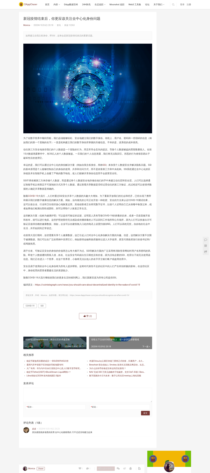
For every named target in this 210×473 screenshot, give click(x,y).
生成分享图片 (105, 468)
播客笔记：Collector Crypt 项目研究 (167, 118)
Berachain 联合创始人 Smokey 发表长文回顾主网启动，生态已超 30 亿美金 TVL (108, 369)
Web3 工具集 (135, 4)
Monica (26, 25)
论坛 (148, 4)
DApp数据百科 (72, 4)
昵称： (30, 411)
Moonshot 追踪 (117, 4)
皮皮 (34, 433)
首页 (48, 4)
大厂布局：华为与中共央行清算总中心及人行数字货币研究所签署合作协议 (52, 372)
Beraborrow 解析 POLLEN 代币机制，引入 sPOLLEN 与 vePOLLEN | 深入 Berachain (169, 193)
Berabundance (157, 141)
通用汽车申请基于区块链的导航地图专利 (45, 369)
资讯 (59, 25)
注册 (189, 4)
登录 (182, 4)
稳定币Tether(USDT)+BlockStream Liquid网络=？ (49, 376)
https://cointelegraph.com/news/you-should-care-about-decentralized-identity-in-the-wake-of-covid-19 (87, 288)
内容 (57, 4)
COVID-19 (33, 196)
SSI (104, 160)
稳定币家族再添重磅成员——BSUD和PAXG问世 (48, 365)
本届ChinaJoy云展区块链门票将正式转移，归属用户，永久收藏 (108, 365)
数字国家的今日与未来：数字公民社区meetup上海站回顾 (108, 380)
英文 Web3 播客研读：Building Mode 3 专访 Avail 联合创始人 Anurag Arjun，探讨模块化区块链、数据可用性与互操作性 (169, 97)
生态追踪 (100, 4)
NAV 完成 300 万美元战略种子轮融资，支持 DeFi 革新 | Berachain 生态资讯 (108, 376)
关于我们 (159, 4)
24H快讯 (87, 4)
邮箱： (88, 411)
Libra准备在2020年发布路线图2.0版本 (44, 380)
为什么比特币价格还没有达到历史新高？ (101, 372)
